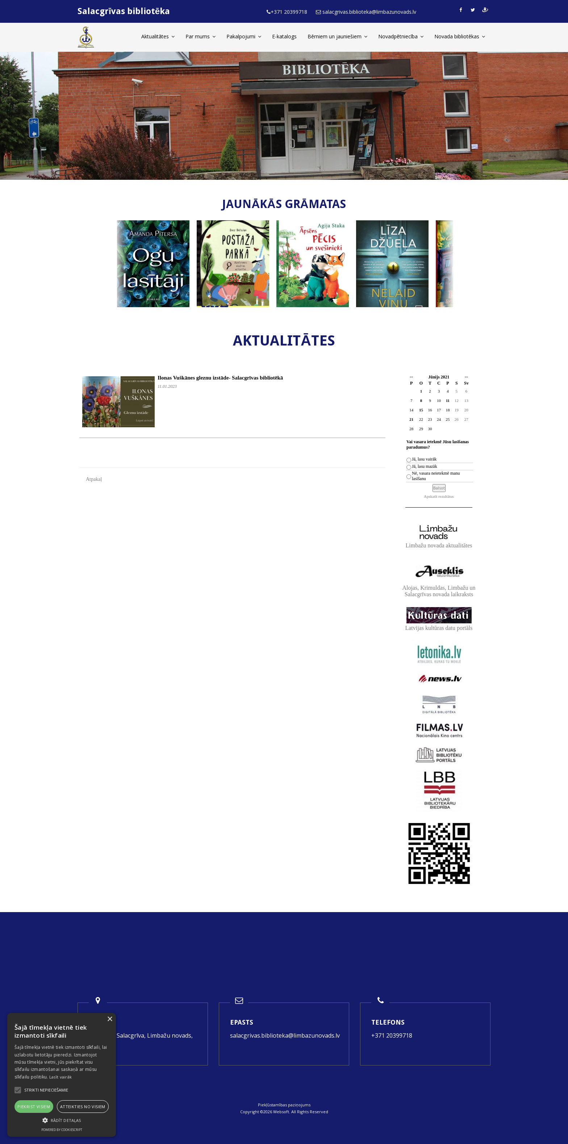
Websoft (281, 1111)
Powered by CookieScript (61, 1129)
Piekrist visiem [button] (33, 1106)
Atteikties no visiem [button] (82, 1106)
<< (411, 377)
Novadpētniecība (400, 36)
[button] (61, 1120)
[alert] (61, 1075)
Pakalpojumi (243, 36)
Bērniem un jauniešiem (337, 36)
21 (411, 419)
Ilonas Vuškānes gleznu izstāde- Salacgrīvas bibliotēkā (220, 378)
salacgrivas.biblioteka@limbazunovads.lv (285, 1035)
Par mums (200, 36)
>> (466, 377)
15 (421, 410)
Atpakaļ (94, 479)
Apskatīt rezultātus (439, 496)
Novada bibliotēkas (459, 36)
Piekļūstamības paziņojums (284, 1104)
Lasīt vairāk (60, 1077)
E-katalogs (284, 36)
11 (448, 400)
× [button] (109, 1019)
